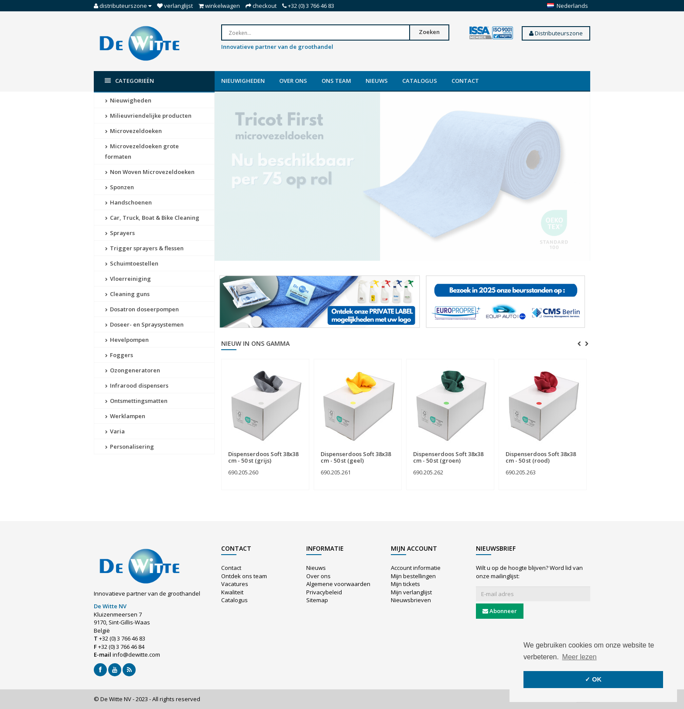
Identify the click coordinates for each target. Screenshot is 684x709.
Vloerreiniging (128, 279)
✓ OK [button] (593, 679)
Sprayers (120, 233)
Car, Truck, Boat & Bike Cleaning (152, 218)
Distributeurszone (556, 33)
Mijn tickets (405, 584)
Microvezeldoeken (133, 131)
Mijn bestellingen (413, 576)
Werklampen (125, 416)
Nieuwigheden (243, 81)
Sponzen (119, 187)
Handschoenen (128, 202)
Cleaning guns (127, 294)
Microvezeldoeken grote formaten (142, 151)
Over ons (293, 81)
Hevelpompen (127, 340)
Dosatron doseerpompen (142, 309)
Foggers (119, 355)
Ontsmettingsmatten (136, 401)
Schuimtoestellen (131, 263)
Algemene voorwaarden (338, 584)
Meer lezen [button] (579, 657)
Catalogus (419, 81)
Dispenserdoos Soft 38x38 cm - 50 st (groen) (448, 457)
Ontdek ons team (244, 576)
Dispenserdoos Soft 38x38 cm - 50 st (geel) (356, 457)
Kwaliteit (232, 592)
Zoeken (429, 32)
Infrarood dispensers (136, 385)
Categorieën (129, 81)
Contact (465, 81)
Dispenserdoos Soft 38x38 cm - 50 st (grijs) (263, 457)
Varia (115, 431)
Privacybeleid (324, 592)
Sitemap (317, 600)
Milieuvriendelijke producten (148, 115)
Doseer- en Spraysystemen (144, 324)
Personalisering (129, 446)
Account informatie (416, 568)
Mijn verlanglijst (411, 592)
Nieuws (377, 81)
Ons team (336, 81)
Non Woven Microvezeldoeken (150, 172)
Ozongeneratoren (132, 370)
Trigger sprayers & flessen (144, 248)
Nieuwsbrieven (411, 600)
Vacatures (234, 584)
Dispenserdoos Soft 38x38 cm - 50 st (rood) (541, 457)
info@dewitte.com (136, 654)
